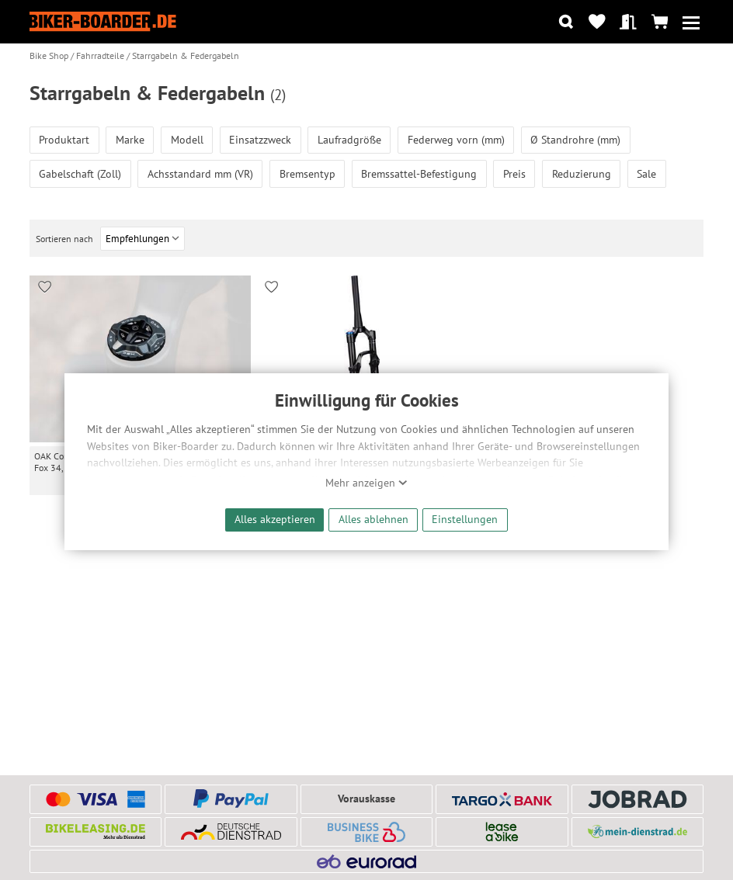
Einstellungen (465, 518)
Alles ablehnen (373, 518)
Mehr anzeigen (366, 482)
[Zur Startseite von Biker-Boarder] (103, 21)
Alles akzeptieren (274, 518)
